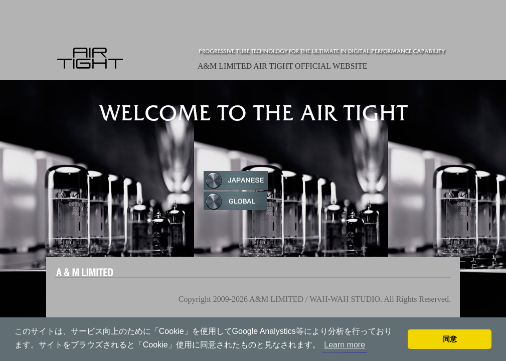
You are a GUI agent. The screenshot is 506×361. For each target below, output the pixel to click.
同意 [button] (450, 339)
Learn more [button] (344, 344)
